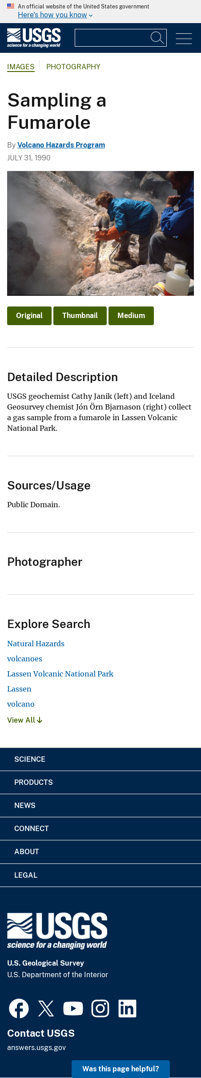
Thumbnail (80, 315)
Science (29, 759)
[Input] (121, 38)
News (25, 805)
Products (33, 782)
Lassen (19, 688)
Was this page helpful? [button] (120, 1069)
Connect (31, 828)
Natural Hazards (35, 643)
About (26, 851)
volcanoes (24, 658)
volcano (21, 704)
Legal (25, 875)
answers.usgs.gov (36, 1047)
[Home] (33, 45)
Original (29, 315)
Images (21, 67)
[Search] (158, 38)
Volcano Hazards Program (61, 145)
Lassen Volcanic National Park (60, 673)
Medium (131, 315)
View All (24, 720)
